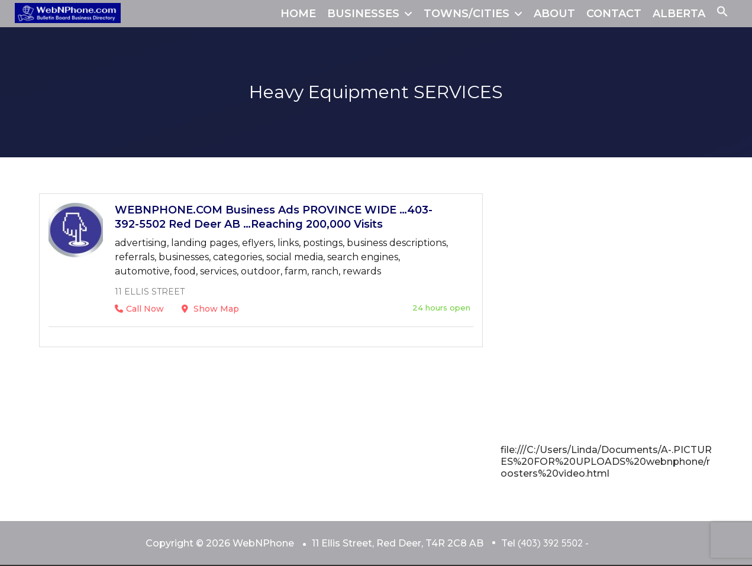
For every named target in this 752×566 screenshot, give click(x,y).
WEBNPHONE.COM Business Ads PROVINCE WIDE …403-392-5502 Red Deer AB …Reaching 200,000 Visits (274, 217)
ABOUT (554, 13)
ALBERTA (679, 13)
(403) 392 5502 (550, 543)
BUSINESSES (363, 13)
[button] (722, 13)
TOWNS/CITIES (466, 13)
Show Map (210, 308)
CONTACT (613, 13)
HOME (298, 13)
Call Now (139, 308)
